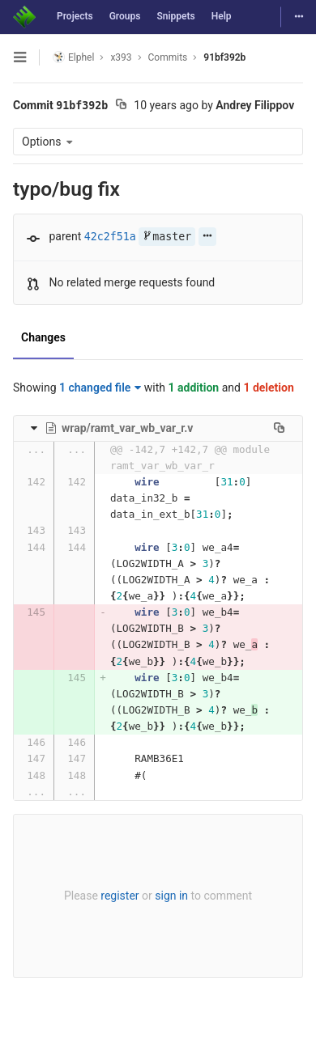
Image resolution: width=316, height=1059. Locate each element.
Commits (168, 57)
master (167, 237)
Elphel (73, 57)
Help (221, 16)
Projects (75, 16)
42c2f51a (110, 237)
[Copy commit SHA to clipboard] (121, 106)
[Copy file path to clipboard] (279, 428)
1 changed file (100, 387)
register (119, 895)
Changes (43, 337)
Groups (125, 16)
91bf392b (224, 57)
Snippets (175, 16)
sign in (171, 895)
